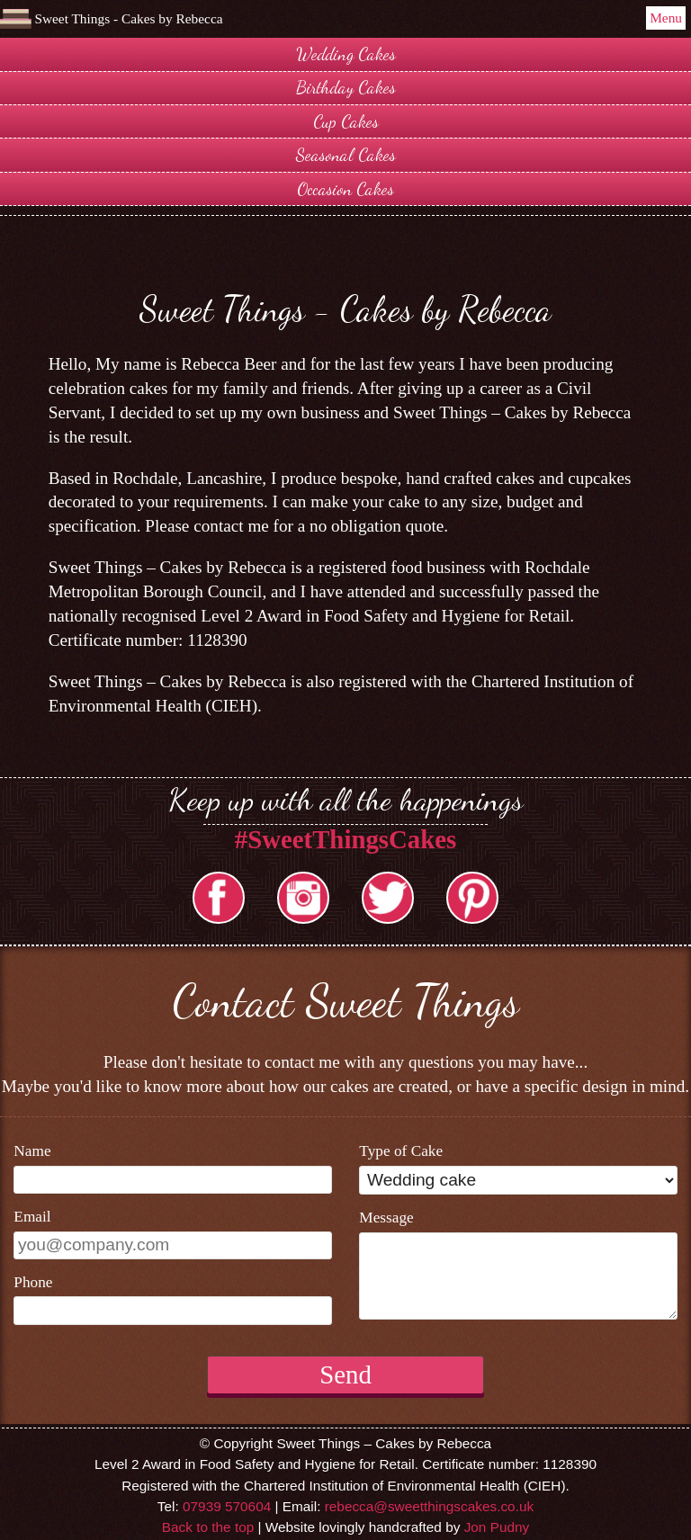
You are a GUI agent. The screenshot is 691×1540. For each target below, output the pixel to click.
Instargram (303, 898)
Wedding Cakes (346, 53)
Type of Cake (401, 1150)
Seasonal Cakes (346, 154)
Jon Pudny (497, 1527)
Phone (32, 1282)
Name (31, 1150)
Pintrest (472, 898)
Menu (666, 17)
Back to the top (208, 1527)
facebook (219, 898)
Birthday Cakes (346, 86)
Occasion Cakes (345, 188)
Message (386, 1217)
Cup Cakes (346, 121)
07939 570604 (227, 1506)
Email (31, 1216)
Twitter (388, 898)
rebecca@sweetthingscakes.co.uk (429, 1506)
